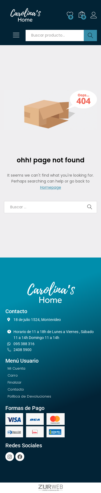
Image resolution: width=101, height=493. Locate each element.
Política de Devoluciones (29, 396)
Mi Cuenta (16, 368)
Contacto (16, 389)
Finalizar (15, 382)
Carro (13, 375)
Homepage (50, 187)
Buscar (90, 35)
